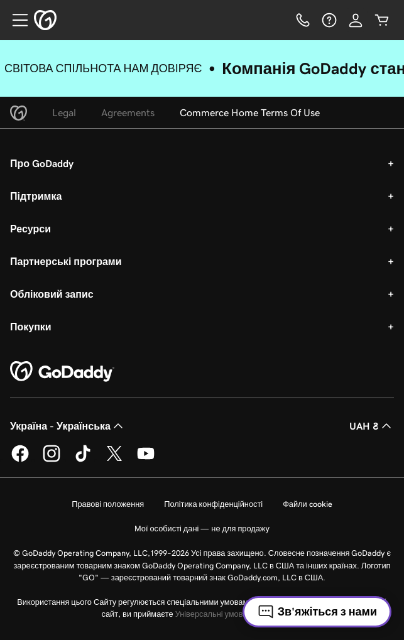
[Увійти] (356, 20)
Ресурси (30, 229)
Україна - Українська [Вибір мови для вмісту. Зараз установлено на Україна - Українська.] (68, 425)
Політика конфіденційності (213, 504)
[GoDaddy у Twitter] (114, 460)
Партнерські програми (66, 261)
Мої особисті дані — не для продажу (202, 528)
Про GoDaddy (42, 163)
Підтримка (36, 196)
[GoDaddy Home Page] (62, 371)
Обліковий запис (52, 294)
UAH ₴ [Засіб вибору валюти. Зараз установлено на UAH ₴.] (371, 425)
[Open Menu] (15, 20)
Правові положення (108, 504)
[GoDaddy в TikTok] (83, 460)
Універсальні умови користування (237, 614)
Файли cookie (307, 504)
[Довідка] (329, 20)
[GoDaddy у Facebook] (20, 460)
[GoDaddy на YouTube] (146, 460)
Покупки (31, 327)
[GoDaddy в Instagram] (51, 460)
